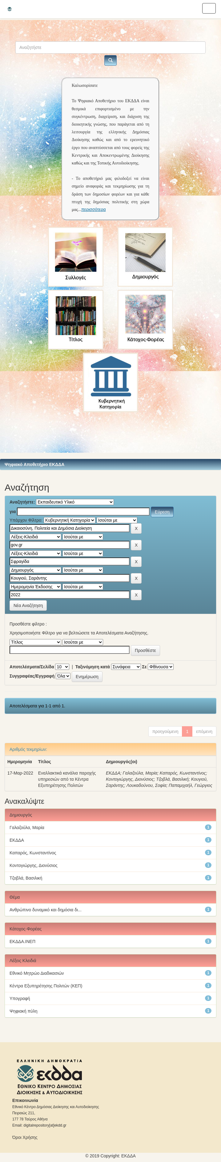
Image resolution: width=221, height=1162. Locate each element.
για (13, 511)
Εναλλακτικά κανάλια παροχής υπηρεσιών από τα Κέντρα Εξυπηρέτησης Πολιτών (67, 779)
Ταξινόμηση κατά (92, 666)
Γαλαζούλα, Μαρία (140, 773)
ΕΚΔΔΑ (113, 773)
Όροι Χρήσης (25, 1137)
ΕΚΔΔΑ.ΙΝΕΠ (22, 941)
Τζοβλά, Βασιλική (172, 779)
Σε (144, 666)
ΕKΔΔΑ (128, 1155)
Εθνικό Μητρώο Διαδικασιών (37, 973)
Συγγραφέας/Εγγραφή (32, 676)
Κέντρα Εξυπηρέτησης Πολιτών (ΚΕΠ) (46, 985)
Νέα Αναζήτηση (28, 605)
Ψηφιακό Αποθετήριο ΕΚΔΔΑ (34, 464)
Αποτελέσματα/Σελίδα (32, 666)
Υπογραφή (20, 998)
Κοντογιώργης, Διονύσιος (130, 779)
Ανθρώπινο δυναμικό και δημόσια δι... (46, 909)
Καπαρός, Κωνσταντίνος (183, 773)
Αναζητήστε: (22, 502)
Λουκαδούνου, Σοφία (147, 785)
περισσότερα (93, 209)
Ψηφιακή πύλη (24, 1011)
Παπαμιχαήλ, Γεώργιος (190, 785)
